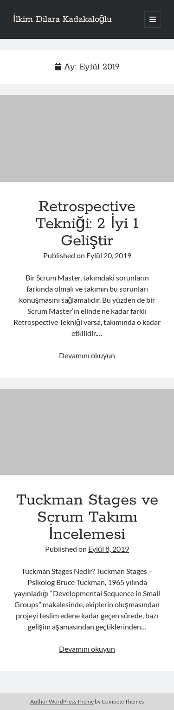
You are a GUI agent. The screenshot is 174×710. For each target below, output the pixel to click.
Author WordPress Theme (62, 701)
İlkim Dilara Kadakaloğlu (62, 19)
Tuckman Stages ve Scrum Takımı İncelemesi (87, 432)
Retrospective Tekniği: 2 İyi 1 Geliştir (87, 138)
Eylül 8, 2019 (108, 548)
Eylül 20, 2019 (108, 255)
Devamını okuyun (87, 355)
